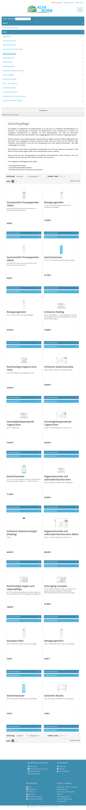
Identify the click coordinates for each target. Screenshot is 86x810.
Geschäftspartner (63, 797)
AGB (28, 787)
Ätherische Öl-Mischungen (14, 96)
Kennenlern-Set (9, 45)
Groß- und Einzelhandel (66, 792)
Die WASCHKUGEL (9, 41)
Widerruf (30, 792)
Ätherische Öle (9, 88)
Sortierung (10, 176)
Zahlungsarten (34, 774)
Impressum (31, 789)
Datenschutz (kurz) (34, 797)
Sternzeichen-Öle (10, 92)
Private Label (62, 801)
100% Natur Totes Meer (13, 49)
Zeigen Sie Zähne (10, 79)
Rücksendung (34, 771)
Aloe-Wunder (8, 75)
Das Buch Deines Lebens (13, 101)
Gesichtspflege (9, 54)
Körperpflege (8, 58)
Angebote (7, 36)
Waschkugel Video (10, 28)
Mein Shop (79, 2)
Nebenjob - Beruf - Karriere (67, 787)
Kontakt (61, 769)
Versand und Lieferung (37, 769)
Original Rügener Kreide (13, 71)
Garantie (30, 794)
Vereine (60, 794)
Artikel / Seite (53, 176)
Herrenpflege (8, 66)
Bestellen (32, 767)
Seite (8, 181)
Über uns (61, 767)
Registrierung (69, 2)
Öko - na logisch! (10, 84)
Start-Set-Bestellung (64, 799)
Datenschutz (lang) (34, 799)
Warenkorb (57, 2)
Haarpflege (7, 62)
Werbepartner (62, 789)
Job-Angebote (63, 771)
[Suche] (23, 18)
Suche (32, 18)
